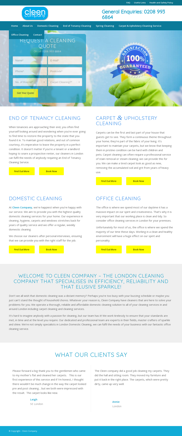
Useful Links (140, 2)
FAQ (128, 2)
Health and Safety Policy (161, 2)
